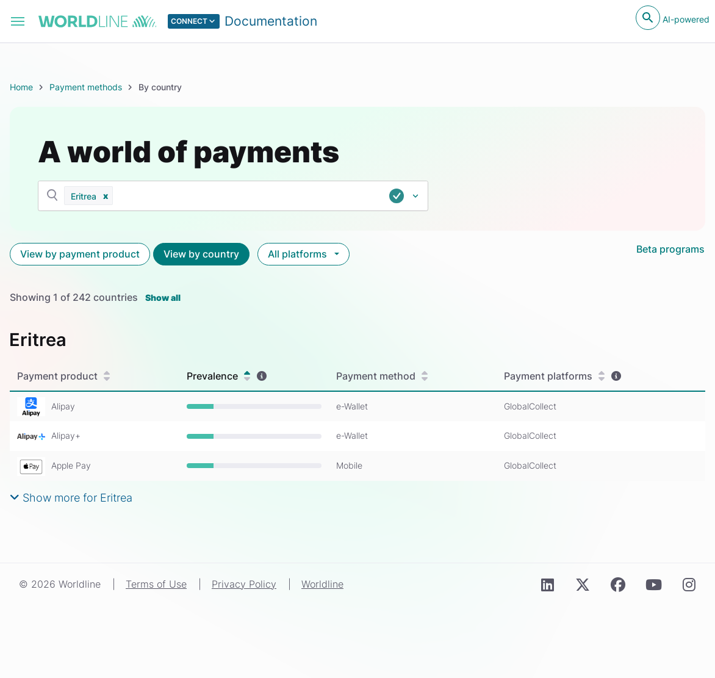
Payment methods (85, 87)
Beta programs (670, 249)
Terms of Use (156, 584)
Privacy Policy (244, 584)
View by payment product (80, 254)
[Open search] (648, 17)
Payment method (382, 376)
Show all (163, 297)
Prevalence (218, 376)
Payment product (63, 376)
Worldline (322, 584)
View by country (201, 254)
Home (21, 87)
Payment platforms (554, 376)
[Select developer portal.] (243, 21)
